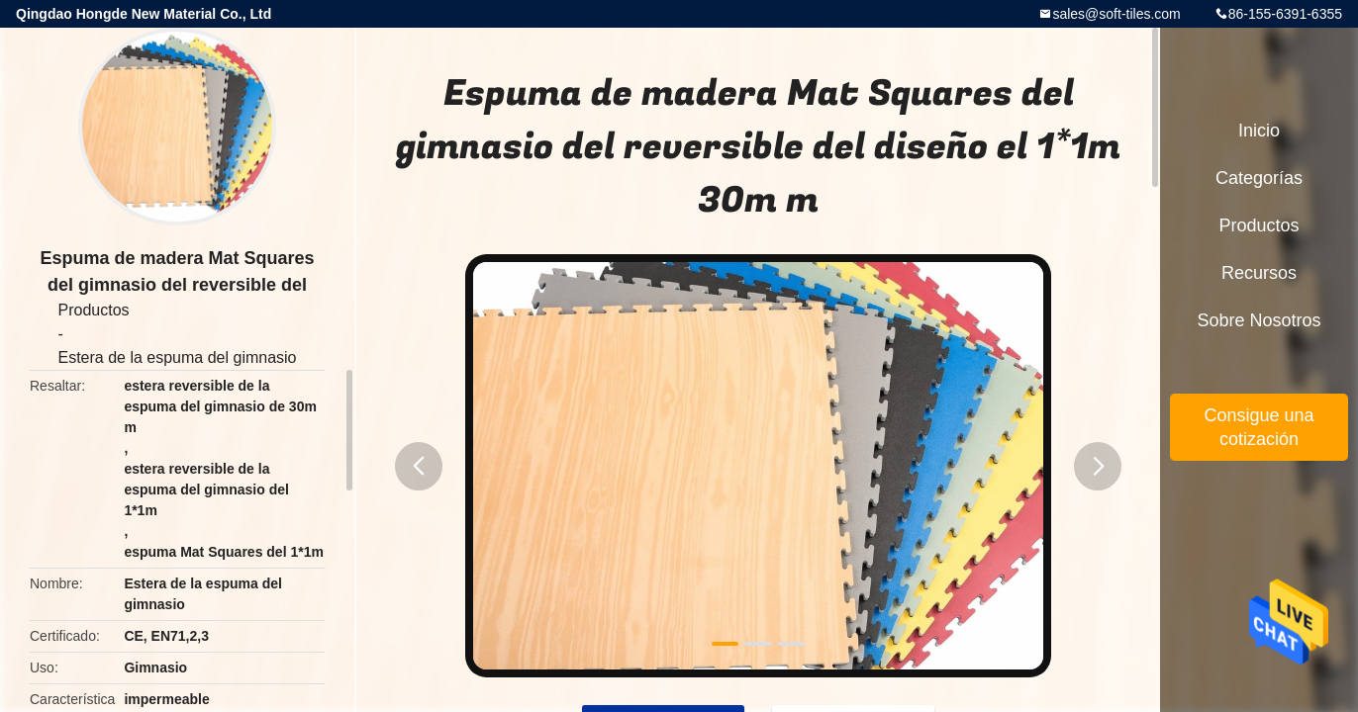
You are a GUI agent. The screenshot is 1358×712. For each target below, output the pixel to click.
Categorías (1259, 178)
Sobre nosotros (1258, 320)
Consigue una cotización (1258, 427)
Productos (93, 310)
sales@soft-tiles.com (1116, 14)
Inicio (1259, 130)
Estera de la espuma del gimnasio (176, 357)
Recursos (1259, 273)
